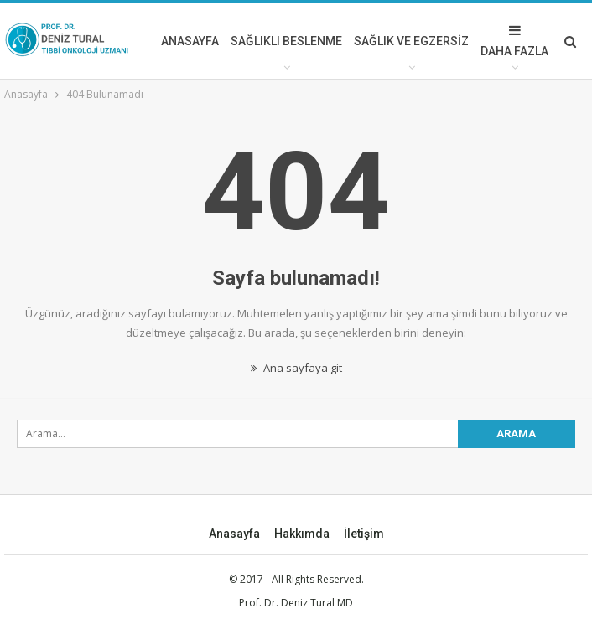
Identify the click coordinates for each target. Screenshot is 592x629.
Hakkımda (302, 533)
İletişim (364, 533)
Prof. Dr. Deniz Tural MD (296, 602)
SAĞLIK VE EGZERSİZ (411, 41)
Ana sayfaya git (296, 367)
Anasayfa (234, 533)
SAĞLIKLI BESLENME (286, 41)
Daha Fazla (514, 40)
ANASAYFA (190, 41)
